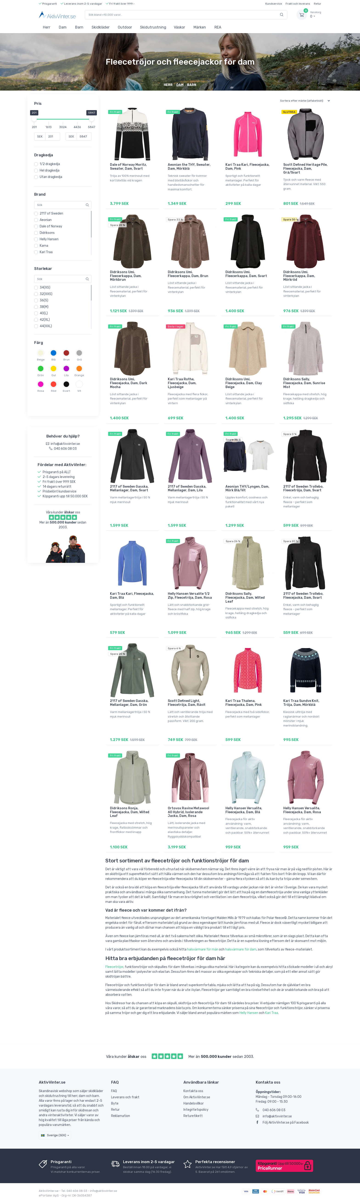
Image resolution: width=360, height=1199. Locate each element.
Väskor (179, 27)
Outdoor (125, 27)
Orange (79, 375)
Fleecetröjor (114, 965)
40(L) (44, 313)
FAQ (114, 1089)
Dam (63, 27)
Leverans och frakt (125, 1095)
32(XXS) (46, 294)
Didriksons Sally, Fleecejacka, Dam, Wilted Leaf (245, 596)
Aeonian (46, 220)
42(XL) (45, 320)
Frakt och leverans (298, 3)
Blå (53, 359)
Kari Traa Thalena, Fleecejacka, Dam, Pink (243, 701)
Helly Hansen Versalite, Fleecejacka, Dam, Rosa (302, 808)
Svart (66, 390)
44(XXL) (46, 326)
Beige (41, 359)
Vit (79, 390)
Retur (317, 3)
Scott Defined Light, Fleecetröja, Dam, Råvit (186, 701)
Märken (200, 27)
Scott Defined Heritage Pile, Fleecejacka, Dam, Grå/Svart (305, 169)
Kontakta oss (193, 1089)
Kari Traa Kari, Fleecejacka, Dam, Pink (247, 167)
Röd (53, 390)
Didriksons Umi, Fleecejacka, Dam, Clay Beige (243, 382)
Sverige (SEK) (53, 1133)
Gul (53, 375)
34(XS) (45, 287)
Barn (79, 27)
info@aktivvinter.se (274, 1114)
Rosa (40, 390)
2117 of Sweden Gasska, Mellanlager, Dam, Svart (129, 487)
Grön (40, 375)
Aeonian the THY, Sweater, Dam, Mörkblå (189, 167)
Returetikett (193, 1114)
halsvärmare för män (202, 947)
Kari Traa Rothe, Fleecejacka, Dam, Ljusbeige (182, 382)
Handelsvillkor (193, 1101)
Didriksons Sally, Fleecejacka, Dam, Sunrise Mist (304, 382)
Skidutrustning (153, 27)
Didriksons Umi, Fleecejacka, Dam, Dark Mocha (128, 382)
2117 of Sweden (51, 213)
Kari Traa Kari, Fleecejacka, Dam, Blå (132, 594)
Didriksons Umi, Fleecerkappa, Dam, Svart (246, 274)
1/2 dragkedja (50, 164)
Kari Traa (46, 252)
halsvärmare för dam (240, 947)
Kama (44, 246)
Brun (66, 359)
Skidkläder (101, 27)
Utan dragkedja (51, 177)
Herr (46, 27)
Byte (114, 1101)
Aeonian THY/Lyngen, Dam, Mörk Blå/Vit (247, 487)
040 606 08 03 (270, 1108)
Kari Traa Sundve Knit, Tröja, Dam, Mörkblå (301, 701)
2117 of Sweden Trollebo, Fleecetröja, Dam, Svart (303, 487)
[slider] (34, 118)
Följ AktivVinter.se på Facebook (282, 1120)
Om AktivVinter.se (196, 1095)
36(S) (44, 300)
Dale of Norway (51, 226)
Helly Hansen (49, 239)
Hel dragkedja (49, 170)
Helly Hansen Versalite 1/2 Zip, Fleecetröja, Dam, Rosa (190, 594)
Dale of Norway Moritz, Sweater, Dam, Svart (128, 167)
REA (217, 27)
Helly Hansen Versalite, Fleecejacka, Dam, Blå (243, 808)
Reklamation (120, 1114)
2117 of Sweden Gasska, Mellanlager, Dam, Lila (187, 487)
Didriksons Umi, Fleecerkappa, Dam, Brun (188, 274)
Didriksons (47, 233)
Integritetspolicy (195, 1107)
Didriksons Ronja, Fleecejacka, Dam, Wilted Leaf (129, 810)
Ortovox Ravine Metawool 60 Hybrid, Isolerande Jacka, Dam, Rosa (188, 810)
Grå (79, 359)
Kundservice (273, 3)
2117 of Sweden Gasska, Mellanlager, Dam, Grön (129, 701)
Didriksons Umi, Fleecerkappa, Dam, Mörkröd (299, 275)
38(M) (44, 307)
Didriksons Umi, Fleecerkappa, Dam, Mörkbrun (126, 275)
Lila (66, 375)
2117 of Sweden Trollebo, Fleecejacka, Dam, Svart (303, 594)
